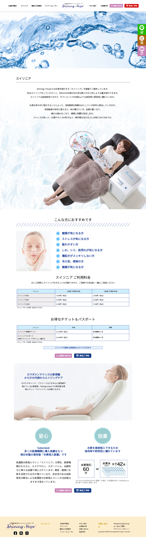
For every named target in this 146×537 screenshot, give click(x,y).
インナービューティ (51, 6)
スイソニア (24, 6)
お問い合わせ (83, 529)
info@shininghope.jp (121, 523)
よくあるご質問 (118, 526)
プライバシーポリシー (121, 529)
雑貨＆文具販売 (36, 6)
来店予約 (82, 532)
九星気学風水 (12, 6)
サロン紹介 (92, 6)
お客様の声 (104, 6)
